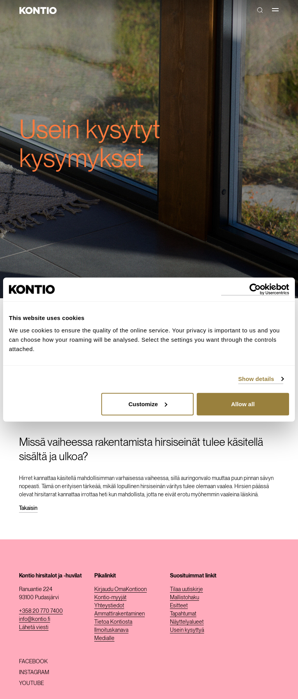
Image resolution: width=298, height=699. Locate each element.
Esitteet (179, 605)
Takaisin (28, 508)
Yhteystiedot (109, 605)
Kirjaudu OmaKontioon (120, 589)
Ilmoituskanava (111, 630)
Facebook (33, 661)
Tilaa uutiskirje (186, 589)
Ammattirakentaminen (119, 613)
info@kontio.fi (34, 619)
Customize (147, 403)
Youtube (31, 683)
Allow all (243, 403)
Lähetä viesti (34, 627)
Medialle (104, 638)
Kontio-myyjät (110, 597)
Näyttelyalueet (187, 622)
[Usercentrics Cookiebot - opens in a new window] (255, 289)
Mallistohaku (184, 597)
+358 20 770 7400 (41, 611)
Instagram (34, 672)
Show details (256, 379)
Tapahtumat (183, 613)
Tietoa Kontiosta (113, 622)
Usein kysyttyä (187, 630)
